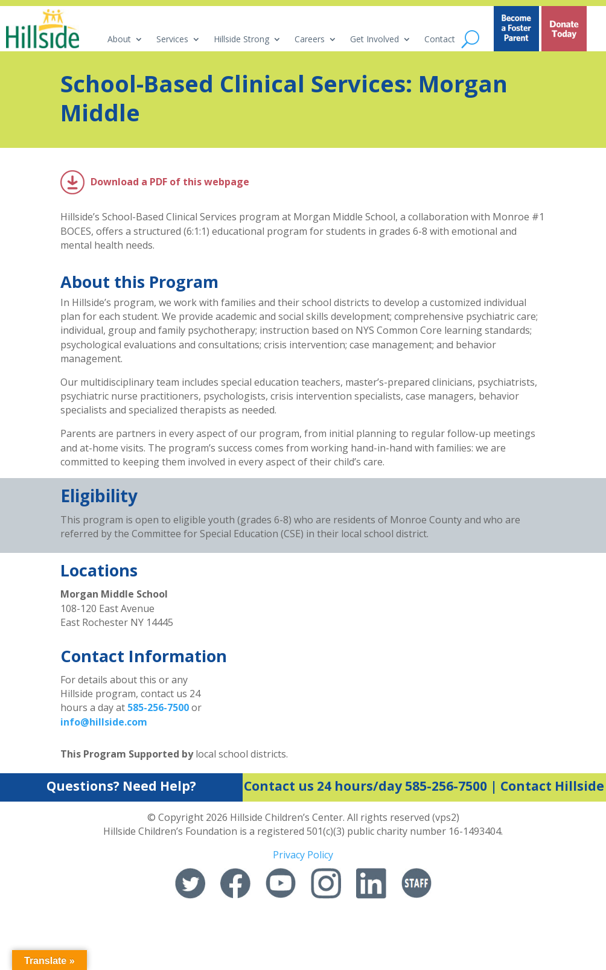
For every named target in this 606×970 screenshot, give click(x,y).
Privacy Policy (303, 854)
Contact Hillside (552, 785)
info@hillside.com (103, 722)
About (119, 40)
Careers (310, 40)
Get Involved (374, 40)
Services (172, 40)
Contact (439, 40)
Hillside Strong (241, 40)
